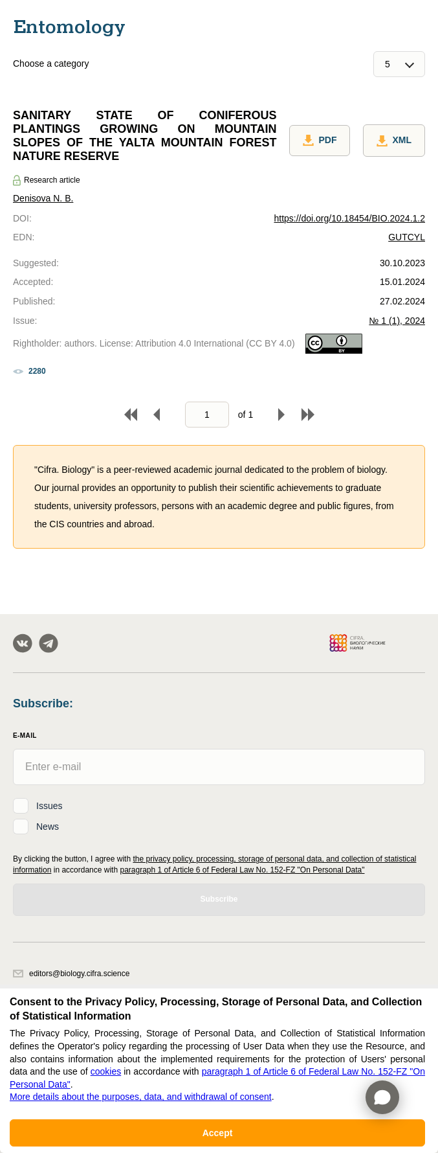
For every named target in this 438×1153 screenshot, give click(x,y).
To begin (130, 414)
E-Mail (25, 735)
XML (394, 140)
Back (156, 414)
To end (307, 414)
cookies (106, 1071)
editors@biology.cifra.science (71, 973)
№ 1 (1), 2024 (397, 320)
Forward (281, 414)
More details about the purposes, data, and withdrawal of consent (141, 1096)
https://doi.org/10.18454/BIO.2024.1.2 (349, 218)
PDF (319, 140)
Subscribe (218, 899)
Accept (218, 1133)
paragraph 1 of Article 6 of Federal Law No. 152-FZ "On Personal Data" (242, 869)
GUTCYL (406, 237)
